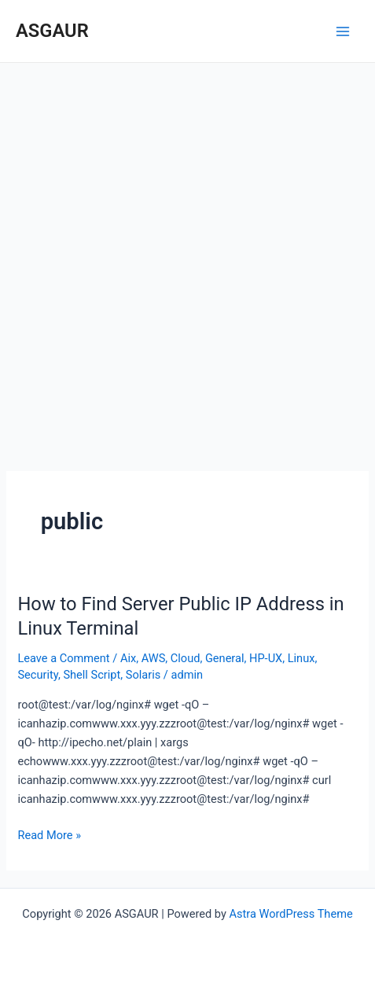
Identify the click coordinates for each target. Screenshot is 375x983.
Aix (128, 658)
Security (37, 675)
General (224, 658)
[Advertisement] (187, 258)
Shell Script (91, 675)
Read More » (49, 834)
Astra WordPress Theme (291, 914)
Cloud (185, 658)
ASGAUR (52, 31)
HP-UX (265, 658)
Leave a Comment (63, 658)
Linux (301, 658)
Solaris (143, 675)
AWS (154, 658)
